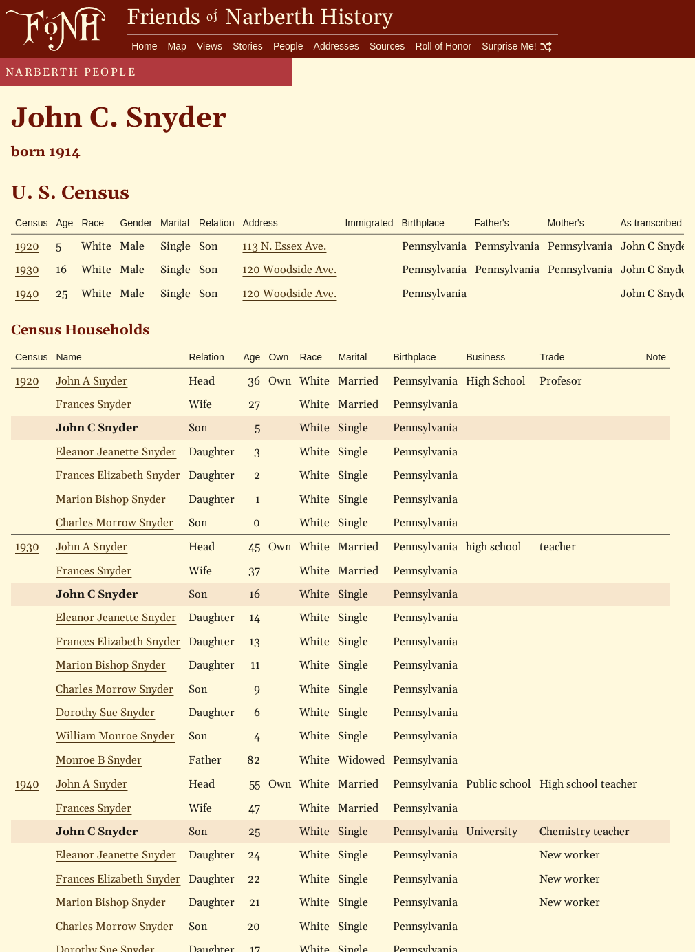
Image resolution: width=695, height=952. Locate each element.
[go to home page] (52, 28)
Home (144, 46)
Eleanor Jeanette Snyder (116, 452)
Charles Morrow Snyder (114, 523)
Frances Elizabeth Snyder (118, 475)
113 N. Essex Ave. (284, 246)
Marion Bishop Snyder (111, 499)
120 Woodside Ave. (289, 270)
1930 (27, 270)
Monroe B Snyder (99, 760)
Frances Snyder (93, 404)
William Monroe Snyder (115, 736)
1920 (27, 246)
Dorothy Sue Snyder (105, 713)
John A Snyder (91, 381)
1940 (27, 294)
